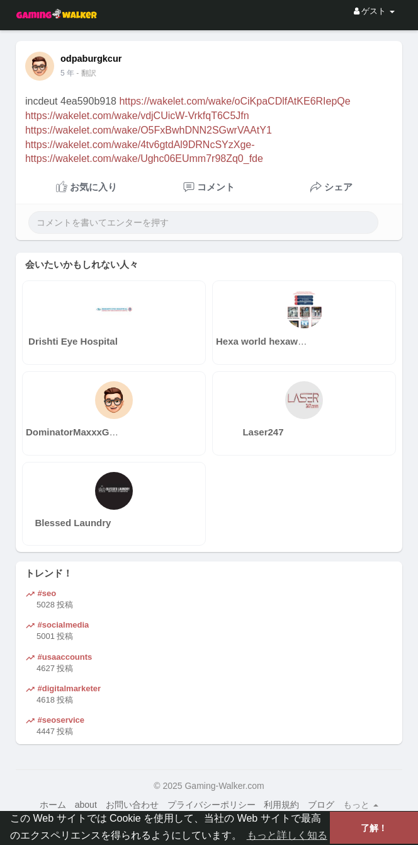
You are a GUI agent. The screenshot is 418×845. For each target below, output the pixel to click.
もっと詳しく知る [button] (287, 835)
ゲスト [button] (374, 11)
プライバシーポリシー (211, 805)
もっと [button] (360, 804)
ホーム (53, 805)
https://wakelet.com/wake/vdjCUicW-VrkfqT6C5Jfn (137, 115)
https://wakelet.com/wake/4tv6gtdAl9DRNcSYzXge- (140, 144)
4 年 (67, 73)
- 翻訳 (86, 73)
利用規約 (281, 805)
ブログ (321, 805)
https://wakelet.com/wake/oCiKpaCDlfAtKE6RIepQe (234, 101)
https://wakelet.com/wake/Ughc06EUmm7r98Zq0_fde (144, 158)
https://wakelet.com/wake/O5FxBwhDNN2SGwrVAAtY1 (148, 130)
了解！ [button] (374, 828)
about (86, 805)
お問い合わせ (132, 805)
